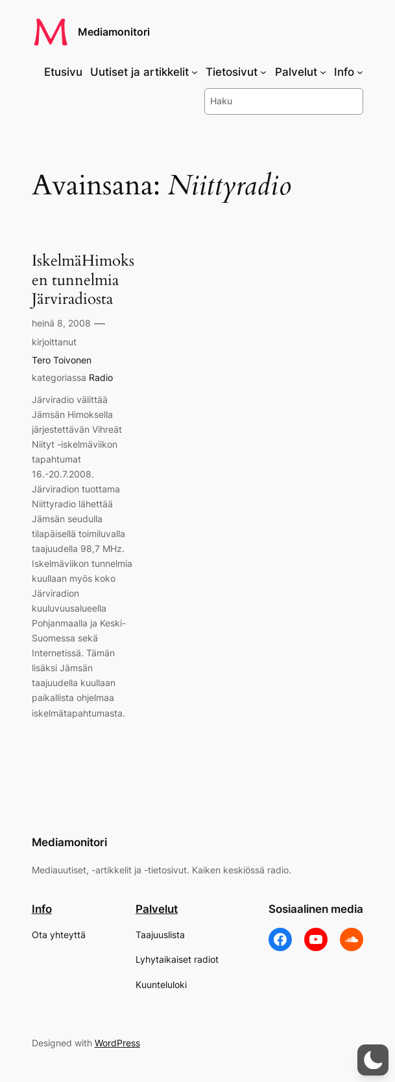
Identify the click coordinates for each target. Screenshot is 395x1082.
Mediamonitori (114, 32)
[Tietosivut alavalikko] (263, 72)
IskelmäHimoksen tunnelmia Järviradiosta (83, 279)
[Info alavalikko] (360, 72)
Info (42, 909)
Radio (101, 377)
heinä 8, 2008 (61, 322)
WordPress (117, 1042)
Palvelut (157, 909)
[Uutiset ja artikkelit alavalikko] (194, 72)
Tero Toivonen (61, 359)
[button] (373, 1060)
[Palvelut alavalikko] (323, 72)
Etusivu (63, 71)
